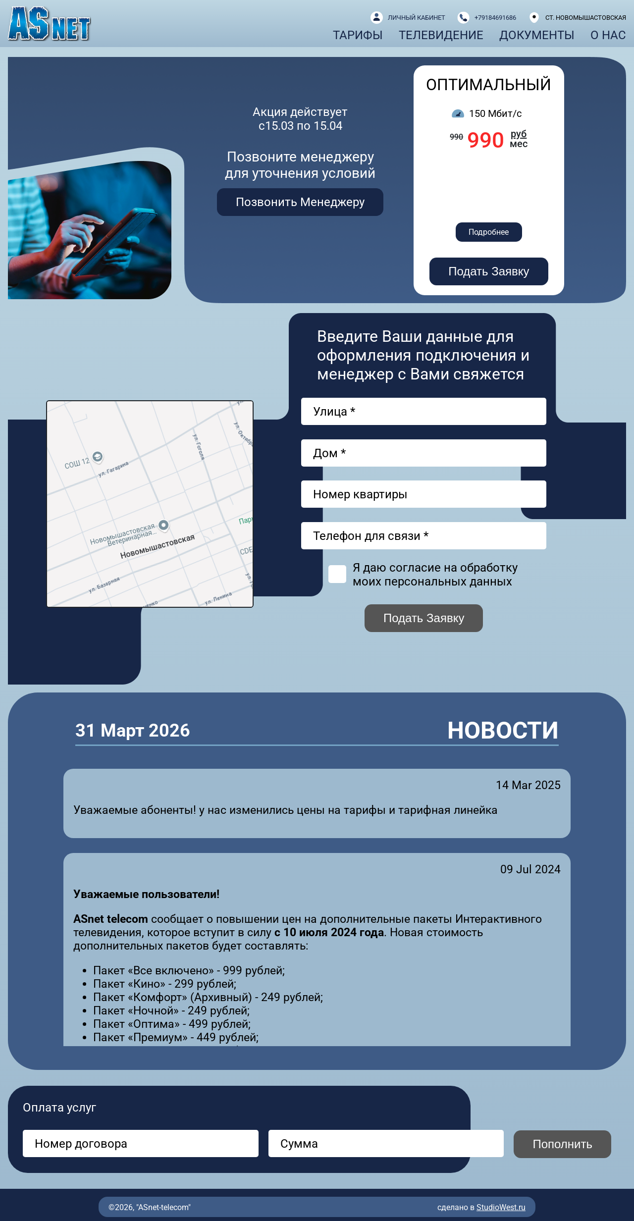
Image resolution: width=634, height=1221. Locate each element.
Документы (537, 35)
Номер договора (81, 1144)
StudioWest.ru (501, 1207)
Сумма (299, 1144)
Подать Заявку (488, 271)
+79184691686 (495, 17)
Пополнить (562, 1144)
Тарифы (358, 35)
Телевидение (441, 35)
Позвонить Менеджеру (300, 202)
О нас (608, 35)
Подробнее (489, 232)
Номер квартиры (360, 494)
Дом (329, 453)
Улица (334, 412)
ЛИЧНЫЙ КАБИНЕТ (416, 17)
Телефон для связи (370, 536)
